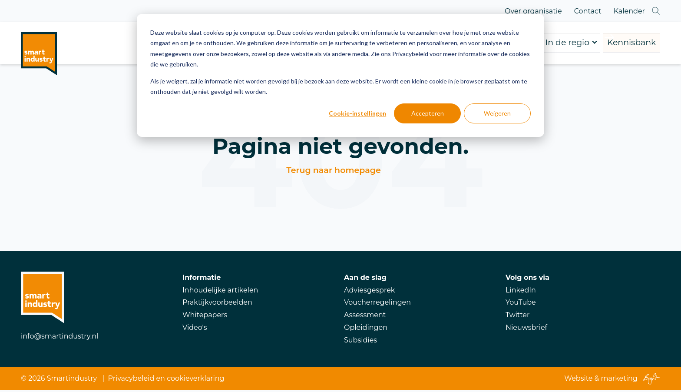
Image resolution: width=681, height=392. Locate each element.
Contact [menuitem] (588, 11)
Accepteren (427, 113)
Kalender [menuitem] (629, 11)
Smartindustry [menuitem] (72, 380)
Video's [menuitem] (194, 329)
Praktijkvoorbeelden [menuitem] (217, 304)
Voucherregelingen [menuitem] (377, 304)
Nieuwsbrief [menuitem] (526, 329)
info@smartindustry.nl (59, 338)
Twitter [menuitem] (517, 316)
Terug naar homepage (333, 172)
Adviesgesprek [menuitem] (369, 292)
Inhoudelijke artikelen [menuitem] (220, 292)
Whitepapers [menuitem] (204, 316)
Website (578, 380)
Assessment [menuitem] (365, 316)
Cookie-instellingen (357, 113)
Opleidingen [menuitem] (365, 329)
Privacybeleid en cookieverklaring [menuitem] (166, 380)
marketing (619, 380)
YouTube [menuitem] (521, 304)
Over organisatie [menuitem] (533, 11)
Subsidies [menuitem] (360, 342)
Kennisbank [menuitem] (612, 43)
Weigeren (497, 113)
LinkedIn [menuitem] (521, 292)
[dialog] (340, 75)
